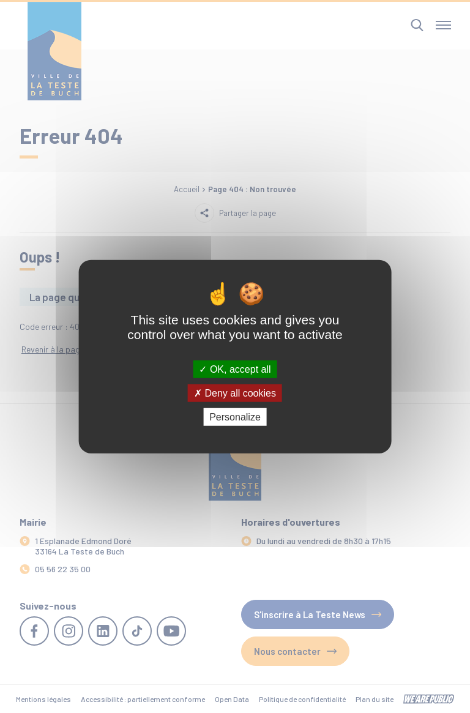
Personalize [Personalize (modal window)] (235, 417)
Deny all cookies (235, 392)
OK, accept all (234, 369)
